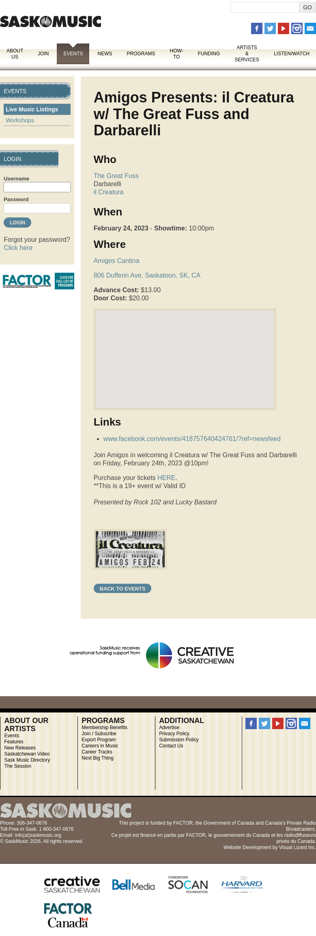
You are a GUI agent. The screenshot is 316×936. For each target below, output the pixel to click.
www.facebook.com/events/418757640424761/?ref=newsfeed (192, 438)
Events (73, 53)
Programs (141, 53)
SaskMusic (50, 21)
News (104, 53)
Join (43, 53)
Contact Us (171, 746)
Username (16, 179)
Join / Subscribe (99, 733)
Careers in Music (100, 746)
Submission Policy (178, 740)
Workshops (20, 120)
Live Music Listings (32, 109)
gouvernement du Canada (241, 835)
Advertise (169, 727)
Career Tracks (97, 752)
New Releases (19, 748)
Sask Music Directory (27, 760)
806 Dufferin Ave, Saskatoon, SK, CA (147, 275)
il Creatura (109, 192)
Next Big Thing (98, 758)
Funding (209, 53)
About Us (14, 54)
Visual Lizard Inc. (297, 847)
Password (16, 199)
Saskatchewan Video (26, 754)
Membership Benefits (104, 727)
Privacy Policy (174, 733)
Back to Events (123, 589)
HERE (166, 477)
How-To (176, 54)
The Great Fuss (116, 175)
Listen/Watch (292, 53)
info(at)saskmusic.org (38, 835)
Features (13, 742)
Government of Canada (229, 823)
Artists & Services (246, 54)
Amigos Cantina (117, 260)
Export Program (99, 740)
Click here (18, 247)
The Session (17, 766)
